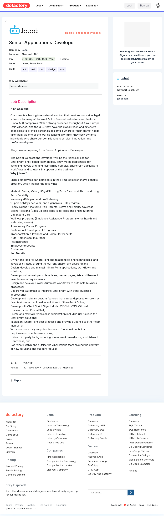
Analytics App (95, 456)
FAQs (9, 439)
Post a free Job (55, 442)
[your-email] (108, 493)
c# (24, 69)
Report (16, 380)
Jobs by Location (56, 434)
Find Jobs (52, 421)
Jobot (25, 49)
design (52, 69)
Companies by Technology (62, 461)
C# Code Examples (139, 463)
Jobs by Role (54, 429)
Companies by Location (60, 465)
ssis (62, 69)
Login (130, 5)
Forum (9, 443)
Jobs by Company (57, 438)
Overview (93, 421)
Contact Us (12, 434)
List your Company (57, 469)
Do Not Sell (46, 505)
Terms (9, 505)
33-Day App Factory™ (100, 473)
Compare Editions (16, 474)
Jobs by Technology (58, 425)
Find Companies (56, 456)
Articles (133, 470)
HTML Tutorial (137, 434)
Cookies (31, 505)
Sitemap (10, 451)
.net (33, 69)
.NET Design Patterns (141, 442)
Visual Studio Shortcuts (141, 459)
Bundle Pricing (14, 470)
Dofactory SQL (96, 429)
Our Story (11, 426)
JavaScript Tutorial (139, 451)
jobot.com (122, 98)
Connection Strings (139, 455)
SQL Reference (137, 429)
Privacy (19, 505)
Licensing (61, 505)
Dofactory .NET (96, 425)
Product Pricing (14, 466)
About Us (11, 421)
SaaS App (93, 465)
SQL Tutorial (135, 425)
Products (74, 5)
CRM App (93, 469)
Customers (12, 430)
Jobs (38, 5)
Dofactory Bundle (97, 438)
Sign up (144, 5)
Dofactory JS (95, 434)
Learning (91, 5)
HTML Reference (139, 438)
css (42, 69)
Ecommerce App (97, 461)
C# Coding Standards (141, 446)
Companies (55, 5)
